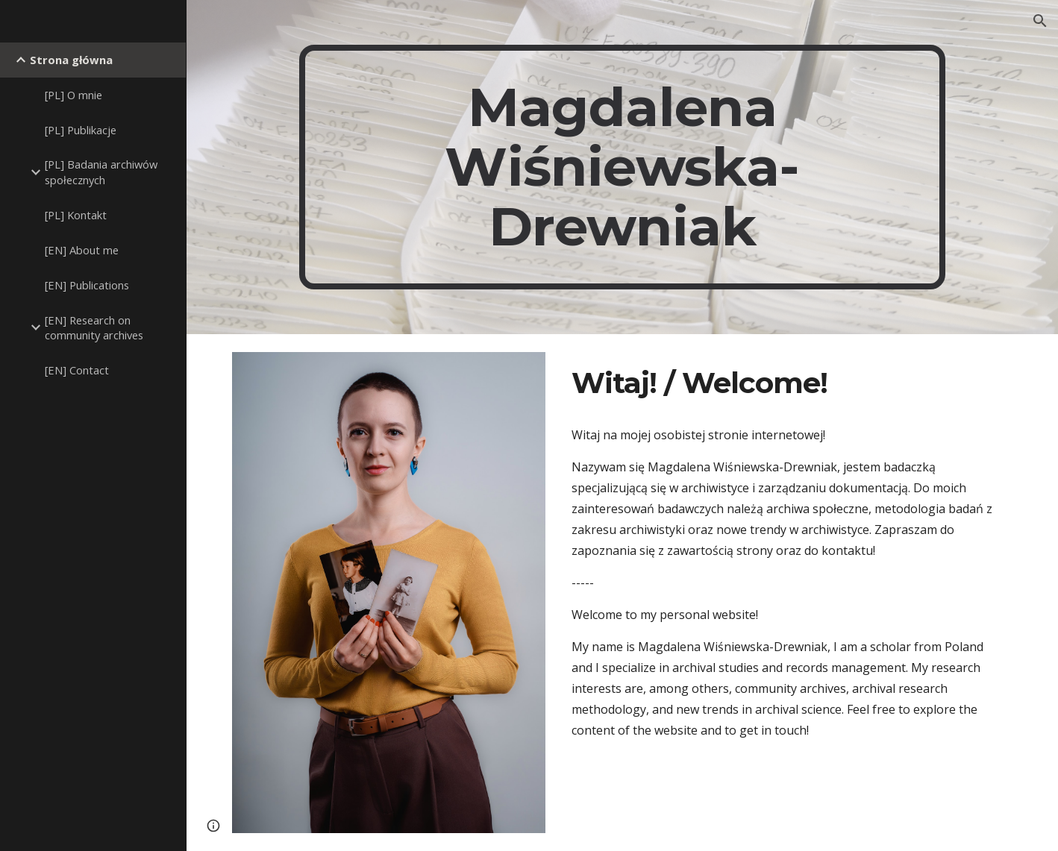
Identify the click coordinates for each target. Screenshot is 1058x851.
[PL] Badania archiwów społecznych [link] (101, 172)
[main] (622, 167)
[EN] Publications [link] (87, 284)
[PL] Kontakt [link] (76, 214)
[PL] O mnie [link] (73, 94)
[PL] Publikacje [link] (80, 129)
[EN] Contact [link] (77, 369)
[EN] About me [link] (82, 249)
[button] (1040, 21)
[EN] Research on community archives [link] (94, 328)
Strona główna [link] (71, 59)
